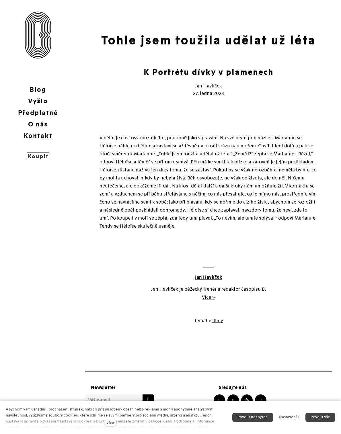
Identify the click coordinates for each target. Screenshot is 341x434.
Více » (208, 297)
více (110, 423)
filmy (217, 321)
